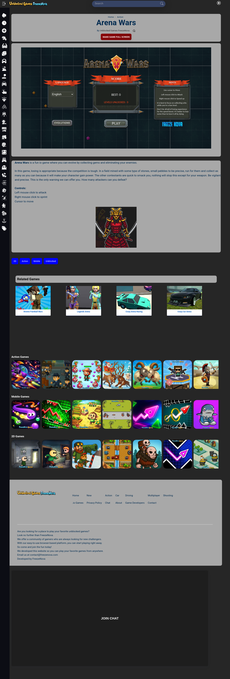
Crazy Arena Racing (134, 311)
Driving (129, 495)
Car (117, 495)
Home (75, 495)
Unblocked (51, 261)
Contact (152, 502)
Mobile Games (20, 396)
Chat (107, 502)
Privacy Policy (94, 502)
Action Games (20, 356)
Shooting (168, 495)
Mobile (37, 261)
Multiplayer (154, 495)
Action (25, 261)
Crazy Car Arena (185, 311)
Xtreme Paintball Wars (33, 311)
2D (15, 261)
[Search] (127, 3)
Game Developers (134, 502)
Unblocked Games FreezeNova (114, 30)
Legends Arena (83, 311)
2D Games (17, 436)
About (118, 502)
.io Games (77, 502)
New (89, 495)
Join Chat (110, 618)
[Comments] (134, 30)
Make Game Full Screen (116, 37)
